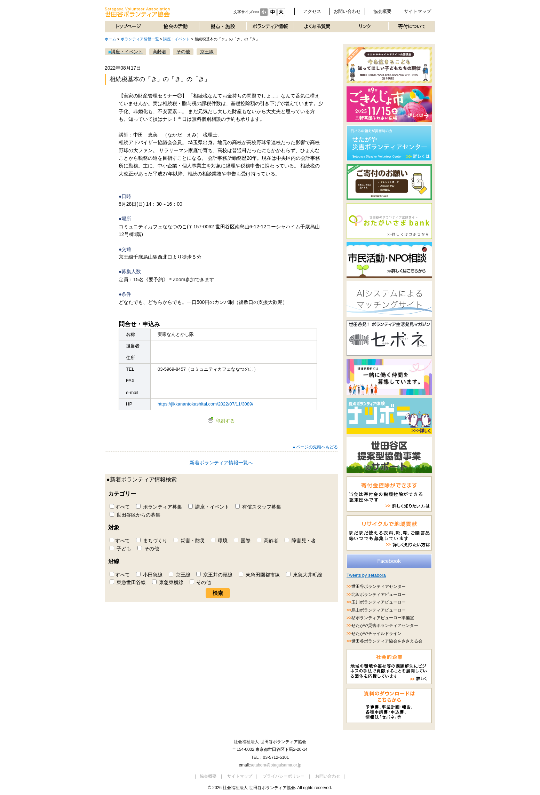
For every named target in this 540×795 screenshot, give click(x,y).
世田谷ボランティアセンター (378, 586)
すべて (120, 507)
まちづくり (151, 540)
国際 (242, 540)
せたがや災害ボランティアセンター (384, 625)
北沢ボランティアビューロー (378, 594)
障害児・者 (300, 540)
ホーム (110, 39)
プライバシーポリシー (283, 776)
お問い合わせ (347, 11)
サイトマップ (417, 11)
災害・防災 (189, 540)
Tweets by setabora (366, 575)
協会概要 (382, 11)
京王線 (179, 574)
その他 (148, 548)
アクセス (312, 11)
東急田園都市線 (259, 574)
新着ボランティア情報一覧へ (221, 462)
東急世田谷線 (128, 582)
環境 (219, 540)
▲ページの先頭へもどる (315, 446)
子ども (120, 548)
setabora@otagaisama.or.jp (275, 765)
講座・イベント (176, 39)
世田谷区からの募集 (135, 515)
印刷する (221, 421)
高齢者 (267, 540)
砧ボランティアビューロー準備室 (382, 617)
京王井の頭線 (214, 574)
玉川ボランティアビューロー (378, 602)
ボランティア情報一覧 (140, 39)
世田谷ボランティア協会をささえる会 (386, 641)
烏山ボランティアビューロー (378, 610)
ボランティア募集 (159, 507)
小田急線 (149, 574)
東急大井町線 (304, 574)
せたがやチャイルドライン (376, 633)
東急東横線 (167, 582)
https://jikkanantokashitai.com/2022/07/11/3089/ (205, 404)
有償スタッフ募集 (258, 507)
